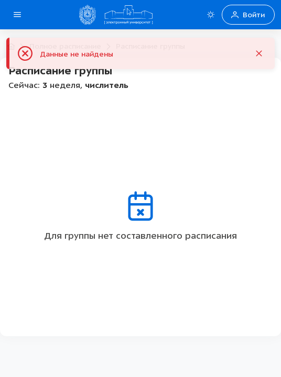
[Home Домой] (128, 14)
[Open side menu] (17, 15)
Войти (248, 15)
